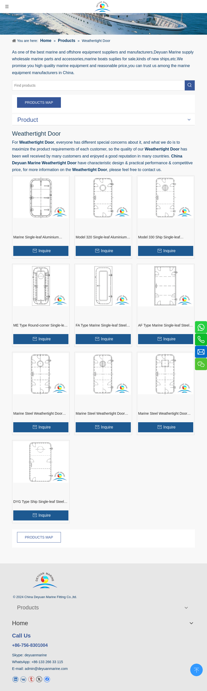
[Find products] (98, 85)
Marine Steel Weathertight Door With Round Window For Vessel (38, 413)
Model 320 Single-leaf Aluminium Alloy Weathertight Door (101, 237)
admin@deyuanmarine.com (46, 669)
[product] (103, 24)
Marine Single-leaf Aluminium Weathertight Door (36, 237)
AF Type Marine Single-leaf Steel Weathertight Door (163, 325)
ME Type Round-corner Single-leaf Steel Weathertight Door (40, 325)
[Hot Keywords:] (190, 85)
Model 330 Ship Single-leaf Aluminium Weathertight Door (161, 237)
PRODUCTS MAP (39, 102)
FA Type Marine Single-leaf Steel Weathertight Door (101, 325)
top (196, 669)
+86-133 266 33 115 (47, 662)
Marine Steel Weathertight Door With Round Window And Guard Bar (100, 413)
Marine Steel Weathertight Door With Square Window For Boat (162, 413)
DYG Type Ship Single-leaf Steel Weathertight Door (38, 502)
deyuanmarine (36, 655)
